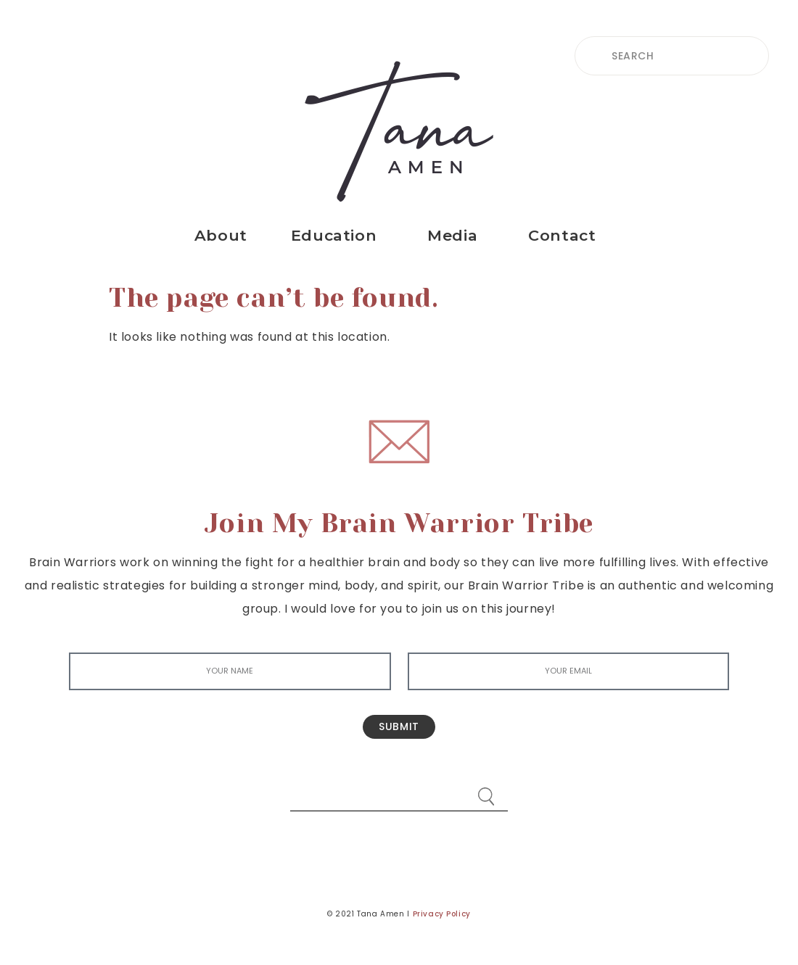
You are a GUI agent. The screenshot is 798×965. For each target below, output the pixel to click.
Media (456, 235)
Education (337, 235)
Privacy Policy (442, 913)
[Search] (486, 789)
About (220, 235)
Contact (565, 235)
